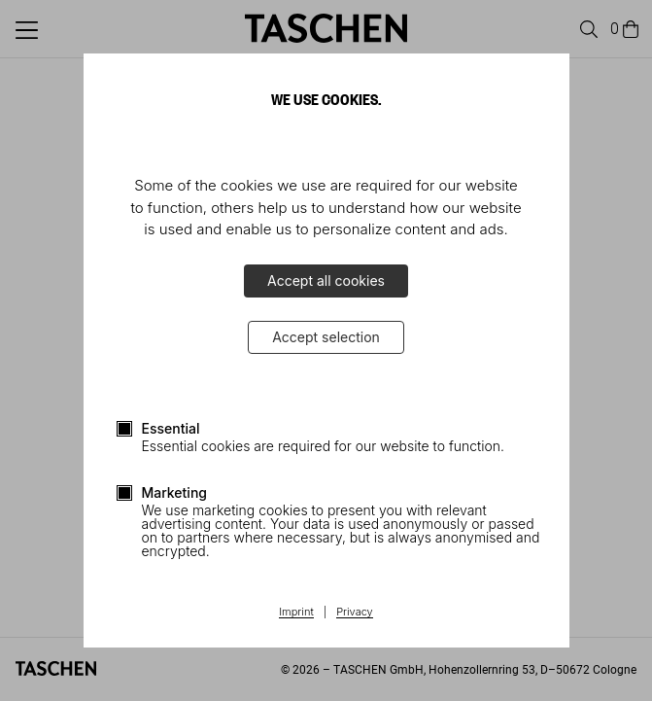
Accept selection (326, 337)
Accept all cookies (326, 280)
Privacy (354, 612)
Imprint (296, 612)
